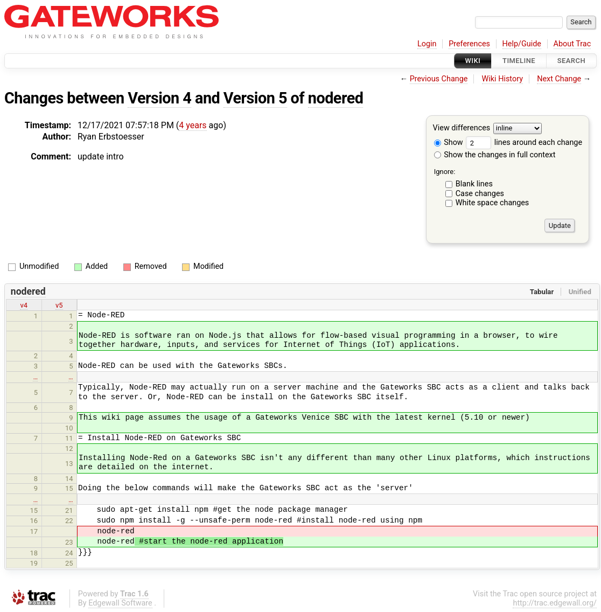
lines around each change (524, 142)
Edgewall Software (120, 603)
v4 (23, 305)
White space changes (492, 202)
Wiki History (502, 79)
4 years (192, 125)
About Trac (572, 43)
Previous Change (439, 79)
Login (427, 43)
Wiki (473, 61)
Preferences (469, 43)
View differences (462, 128)
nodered (336, 98)
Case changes (480, 193)
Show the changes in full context (495, 154)
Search (571, 61)
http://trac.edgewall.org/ (555, 603)
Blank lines (474, 184)
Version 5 (255, 98)
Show (448, 142)
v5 (59, 305)
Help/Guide (521, 43)
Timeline (518, 61)
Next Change (559, 79)
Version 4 (159, 98)
